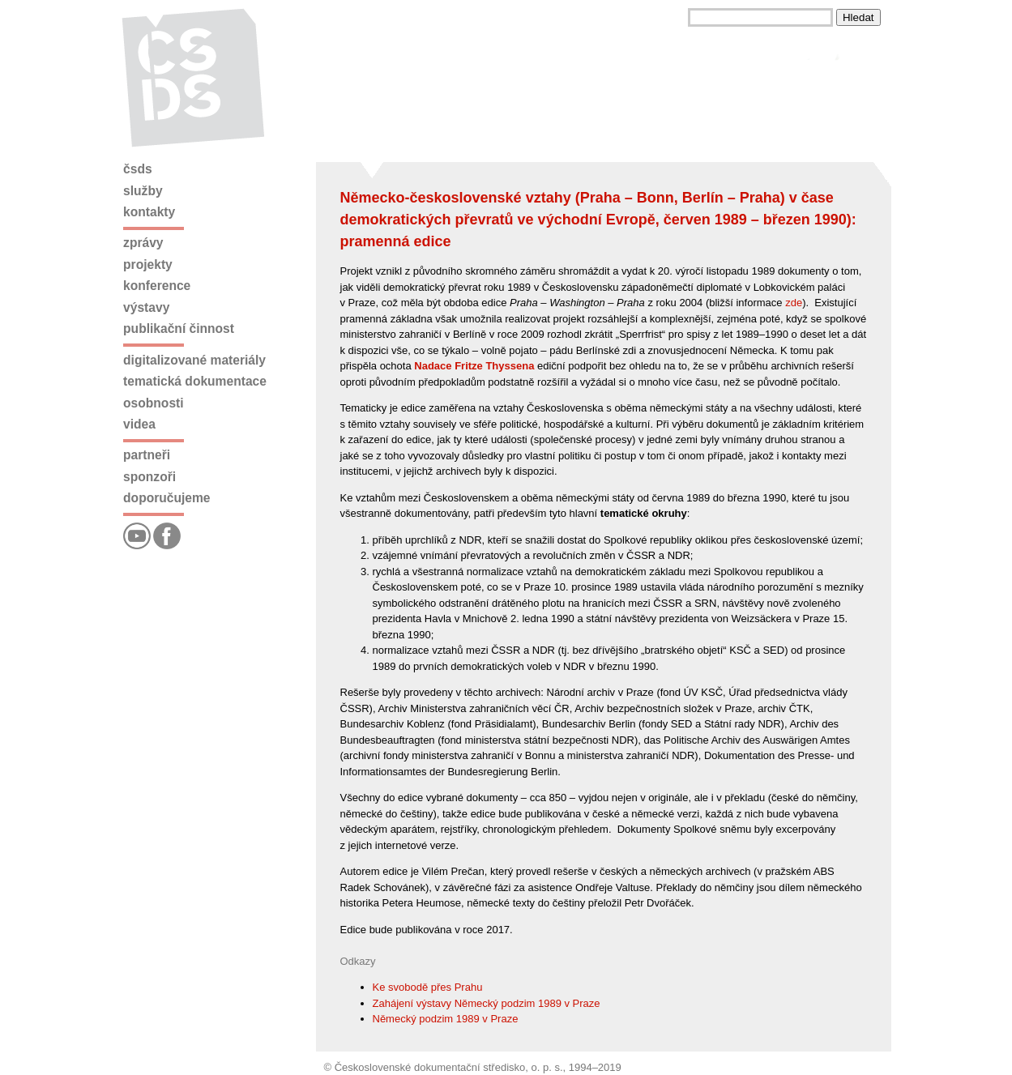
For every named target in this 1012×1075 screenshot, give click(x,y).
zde (793, 302)
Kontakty (149, 212)
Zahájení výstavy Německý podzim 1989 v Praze (486, 1003)
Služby (143, 191)
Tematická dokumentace (195, 381)
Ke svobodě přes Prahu (428, 987)
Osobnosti (153, 403)
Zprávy (143, 243)
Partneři (146, 455)
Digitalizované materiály (194, 360)
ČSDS (137, 169)
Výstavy (146, 307)
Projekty (148, 264)
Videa (139, 424)
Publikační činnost (178, 328)
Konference (156, 285)
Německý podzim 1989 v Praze (446, 1019)
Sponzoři (149, 477)
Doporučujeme (166, 498)
